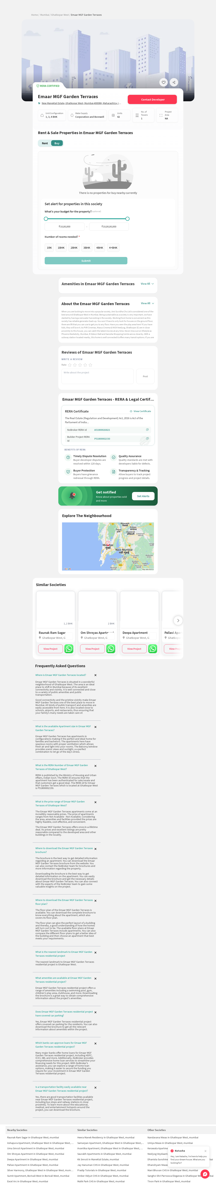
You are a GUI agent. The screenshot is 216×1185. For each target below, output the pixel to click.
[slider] (46, 219)
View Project (50, 647)
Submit (86, 260)
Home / (35, 14)
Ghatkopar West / (60, 14)
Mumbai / (45, 14)
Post (145, 374)
